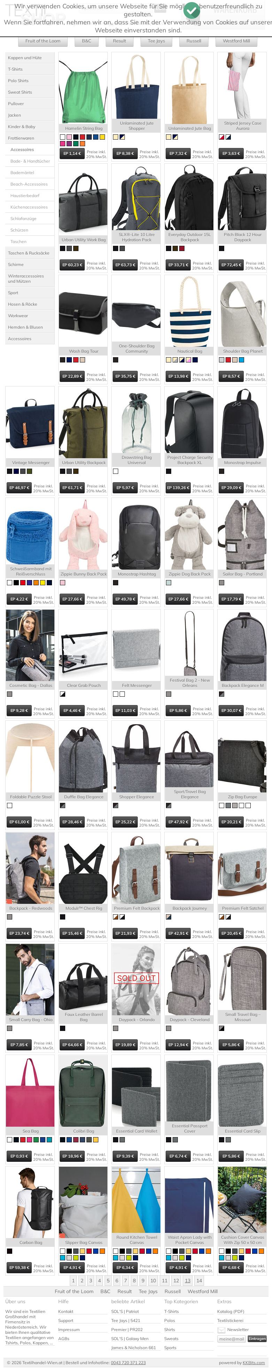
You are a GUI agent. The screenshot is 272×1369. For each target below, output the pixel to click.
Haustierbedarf (24, 195)
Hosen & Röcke (22, 304)
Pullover (16, 103)
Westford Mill (236, 41)
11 (164, 1280)
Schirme (16, 264)
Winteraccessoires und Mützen (26, 278)
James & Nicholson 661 (133, 1347)
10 (153, 1280)
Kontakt (65, 1311)
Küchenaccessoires (29, 207)
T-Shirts (15, 69)
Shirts (169, 1329)
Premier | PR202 (127, 1329)
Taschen (18, 241)
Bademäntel (22, 172)
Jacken (14, 115)
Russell (194, 41)
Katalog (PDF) (230, 1311)
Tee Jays (156, 41)
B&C (86, 41)
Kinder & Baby (21, 126)
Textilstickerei (230, 1320)
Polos (169, 1320)
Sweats (171, 1338)
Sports (170, 1347)
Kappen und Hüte (25, 57)
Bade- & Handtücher (30, 161)
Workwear (18, 315)
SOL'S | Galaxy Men (130, 1338)
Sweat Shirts (20, 92)
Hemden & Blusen (25, 327)
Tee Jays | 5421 (125, 1320)
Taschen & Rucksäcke (29, 253)
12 (176, 1280)
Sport (13, 292)
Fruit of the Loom (42, 41)
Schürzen (19, 230)
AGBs (63, 1338)
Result (119, 41)
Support (65, 1320)
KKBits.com (254, 1362)
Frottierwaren (21, 138)
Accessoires (19, 338)
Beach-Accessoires (29, 184)
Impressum (69, 1329)
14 (199, 1280)
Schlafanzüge (23, 218)
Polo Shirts (18, 80)
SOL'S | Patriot (125, 1311)
